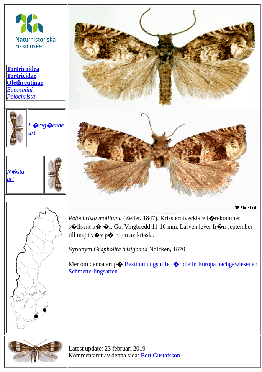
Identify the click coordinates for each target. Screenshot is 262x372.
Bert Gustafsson (160, 355)
